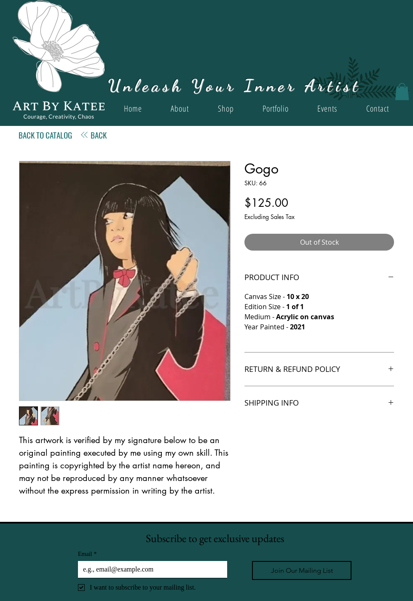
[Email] (150, 569)
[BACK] (93, 135)
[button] (402, 91)
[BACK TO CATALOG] (45, 134)
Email (87, 554)
